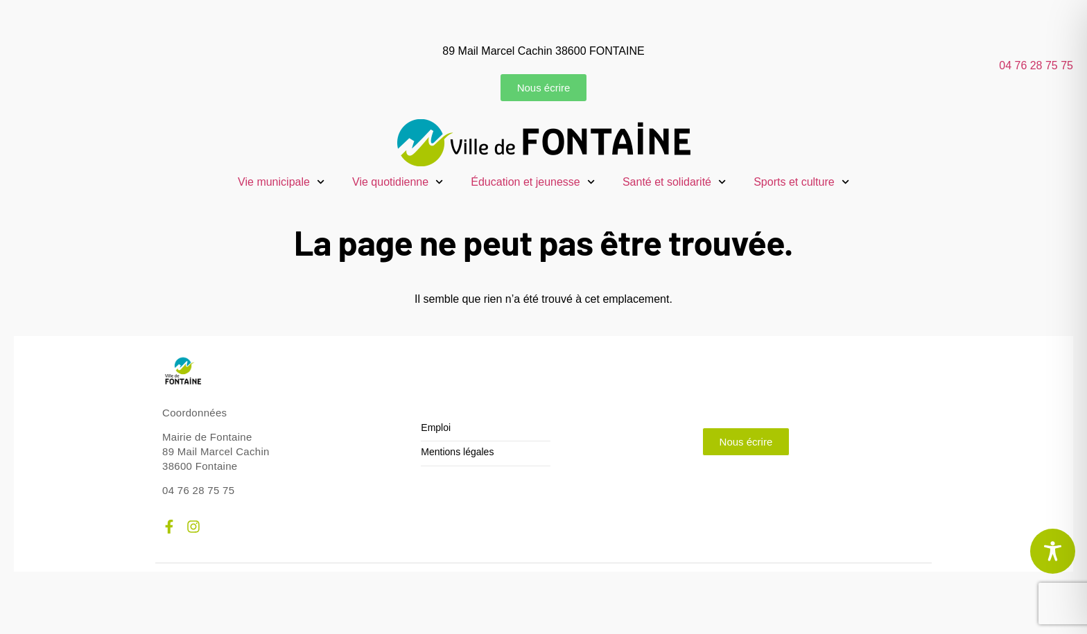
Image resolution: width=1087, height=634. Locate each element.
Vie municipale (281, 182)
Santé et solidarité (674, 182)
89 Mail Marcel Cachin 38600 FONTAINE (543, 51)
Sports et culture (801, 182)
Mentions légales (457, 452)
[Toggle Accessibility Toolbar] (1053, 551)
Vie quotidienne (397, 182)
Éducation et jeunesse (533, 182)
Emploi (436, 428)
